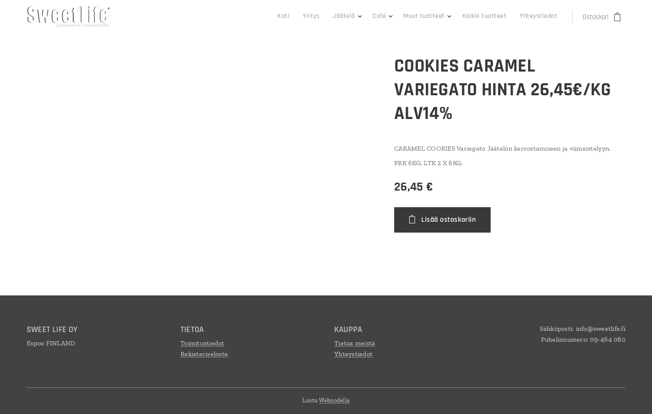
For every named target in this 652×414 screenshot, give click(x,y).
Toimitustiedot (202, 343)
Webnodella (334, 400)
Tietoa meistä (354, 343)
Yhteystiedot (353, 354)
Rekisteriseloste (204, 354)
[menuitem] (461, 17)
